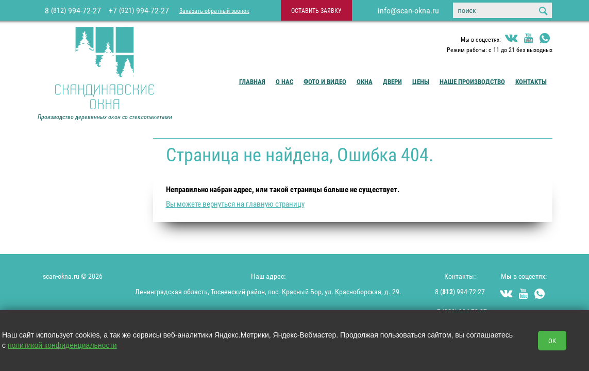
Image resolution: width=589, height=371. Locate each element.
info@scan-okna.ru (408, 10)
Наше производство (472, 81)
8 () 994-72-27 (460, 291)
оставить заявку (316, 10)
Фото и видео (325, 81)
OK (552, 340)
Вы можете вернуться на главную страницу (235, 203)
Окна (365, 81)
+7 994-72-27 (139, 10)
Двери (392, 81)
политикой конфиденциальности (62, 345)
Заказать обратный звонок (214, 10)
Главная (252, 81)
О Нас (284, 81)
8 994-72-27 (73, 10)
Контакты (531, 81)
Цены (420, 81)
